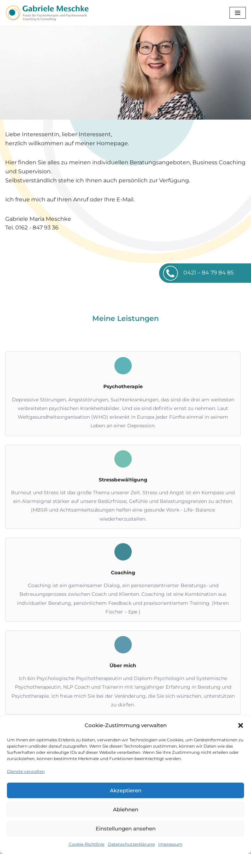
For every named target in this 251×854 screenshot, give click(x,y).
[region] (125, 73)
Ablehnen (125, 809)
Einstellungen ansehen (126, 828)
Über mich (123, 665)
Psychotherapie (123, 386)
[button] (240, 725)
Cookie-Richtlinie (86, 844)
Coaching (123, 572)
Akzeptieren (125, 790)
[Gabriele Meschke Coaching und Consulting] (46, 13)
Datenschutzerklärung (131, 844)
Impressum (170, 844)
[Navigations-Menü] (238, 13)
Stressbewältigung (123, 480)
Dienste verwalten (26, 771)
